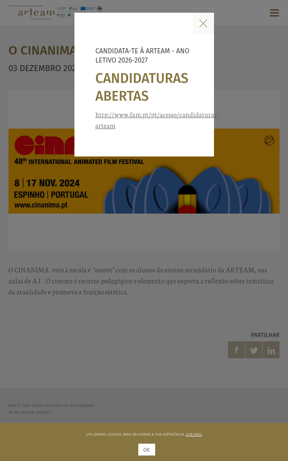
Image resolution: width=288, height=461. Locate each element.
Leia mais (194, 434)
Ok (146, 450)
